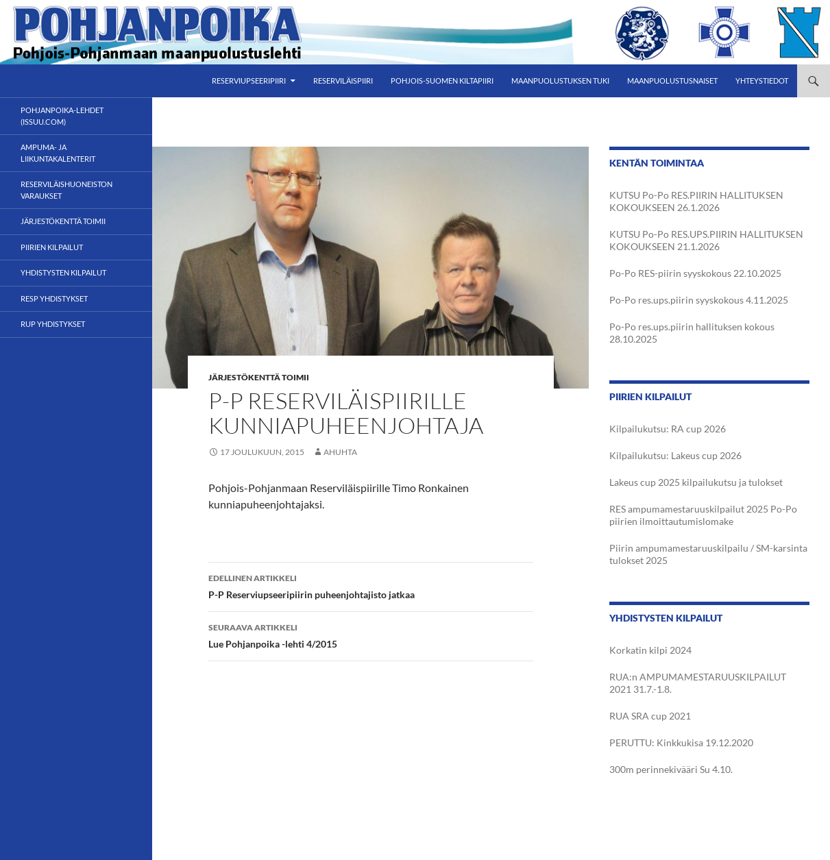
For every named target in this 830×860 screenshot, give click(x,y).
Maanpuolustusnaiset (672, 80)
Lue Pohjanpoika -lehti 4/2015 (370, 634)
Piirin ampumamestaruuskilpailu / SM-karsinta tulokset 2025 (708, 554)
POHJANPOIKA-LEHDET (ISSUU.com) (62, 116)
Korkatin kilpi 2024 (650, 650)
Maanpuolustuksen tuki (560, 80)
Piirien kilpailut (52, 247)
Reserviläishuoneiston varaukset (66, 190)
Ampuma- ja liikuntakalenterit (58, 153)
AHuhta (340, 452)
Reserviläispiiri (343, 80)
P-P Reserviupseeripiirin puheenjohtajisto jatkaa (370, 585)
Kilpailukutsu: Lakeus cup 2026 (675, 455)
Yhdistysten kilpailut (63, 272)
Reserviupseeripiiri (249, 80)
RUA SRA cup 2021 (650, 716)
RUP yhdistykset (53, 323)
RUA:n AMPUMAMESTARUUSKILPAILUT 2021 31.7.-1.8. (697, 683)
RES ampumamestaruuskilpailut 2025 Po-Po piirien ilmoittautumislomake (703, 515)
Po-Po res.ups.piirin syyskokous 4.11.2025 (698, 300)
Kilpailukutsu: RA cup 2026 (667, 428)
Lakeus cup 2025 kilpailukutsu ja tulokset (696, 482)
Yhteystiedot (761, 80)
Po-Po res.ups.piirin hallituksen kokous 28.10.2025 (691, 333)
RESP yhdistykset (54, 298)
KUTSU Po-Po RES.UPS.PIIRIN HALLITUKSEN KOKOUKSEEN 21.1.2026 (706, 240)
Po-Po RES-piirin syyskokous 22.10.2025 (695, 273)
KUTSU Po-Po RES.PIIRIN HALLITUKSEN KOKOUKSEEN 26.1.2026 (696, 201)
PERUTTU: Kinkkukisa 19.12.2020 (681, 742)
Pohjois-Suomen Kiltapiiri (442, 80)
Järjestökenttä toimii (258, 377)
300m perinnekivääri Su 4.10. (671, 769)
